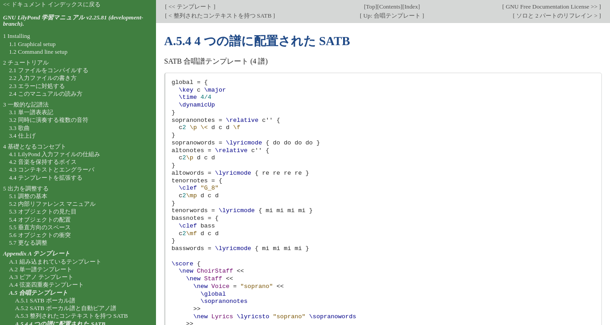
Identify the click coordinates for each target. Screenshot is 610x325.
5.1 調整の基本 (28, 196)
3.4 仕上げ (22, 135)
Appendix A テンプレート (37, 253)
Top (370, 6)
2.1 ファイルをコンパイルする (48, 70)
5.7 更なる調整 (28, 242)
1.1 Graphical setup (32, 44)
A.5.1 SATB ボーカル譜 (45, 300)
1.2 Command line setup (38, 51)
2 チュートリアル (26, 62)
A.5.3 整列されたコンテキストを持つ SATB (71, 315)
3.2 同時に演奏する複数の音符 (48, 119)
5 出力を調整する (26, 188)
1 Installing (16, 35)
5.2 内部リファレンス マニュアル (52, 203)
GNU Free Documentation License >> (551, 6)
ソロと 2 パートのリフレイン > (557, 15)
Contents (389, 6)
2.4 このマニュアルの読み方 (46, 93)
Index (411, 6)
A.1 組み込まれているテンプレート (55, 261)
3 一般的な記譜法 (26, 104)
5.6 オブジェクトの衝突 (40, 235)
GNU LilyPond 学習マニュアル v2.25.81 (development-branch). (73, 21)
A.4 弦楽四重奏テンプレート (46, 284)
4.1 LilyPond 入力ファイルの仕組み (55, 154)
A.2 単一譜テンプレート (40, 269)
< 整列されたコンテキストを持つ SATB (220, 15)
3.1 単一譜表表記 (31, 112)
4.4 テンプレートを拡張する (46, 177)
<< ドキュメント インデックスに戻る (52, 4)
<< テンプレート (190, 6)
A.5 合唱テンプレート (38, 292)
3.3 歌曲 (19, 128)
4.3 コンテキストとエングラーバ (51, 169)
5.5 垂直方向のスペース (40, 227)
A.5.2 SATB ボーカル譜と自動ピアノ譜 (65, 308)
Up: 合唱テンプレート (392, 15)
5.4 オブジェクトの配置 (40, 219)
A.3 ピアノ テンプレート (41, 277)
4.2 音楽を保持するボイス (43, 161)
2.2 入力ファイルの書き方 (43, 77)
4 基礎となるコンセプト (34, 146)
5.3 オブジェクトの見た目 (43, 211)
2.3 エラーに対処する (37, 86)
